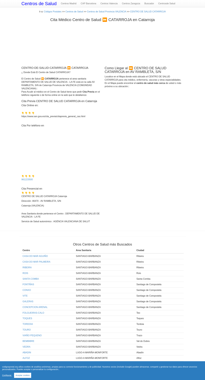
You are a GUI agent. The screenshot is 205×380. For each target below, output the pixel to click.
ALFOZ (26, 358)
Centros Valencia (109, 3)
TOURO (27, 330)
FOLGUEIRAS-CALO (33, 313)
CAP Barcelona (88, 3)
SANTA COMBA (31, 279)
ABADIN (27, 352)
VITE (25, 296)
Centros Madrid (68, 3)
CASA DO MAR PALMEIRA (36, 262)
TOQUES (27, 318)
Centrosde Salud (166, 3)
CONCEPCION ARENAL (35, 307)
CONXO (27, 290)
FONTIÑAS (28, 284)
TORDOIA (28, 324)
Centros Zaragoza (131, 3)
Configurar (7, 375)
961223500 (27, 179)
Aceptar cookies (23, 375)
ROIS (25, 273)
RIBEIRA (27, 267)
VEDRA (26, 347)
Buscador (149, 3)
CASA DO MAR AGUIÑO (35, 256)
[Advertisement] (102, 43)
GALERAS (28, 301)
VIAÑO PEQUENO (32, 335)
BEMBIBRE (28, 341)
